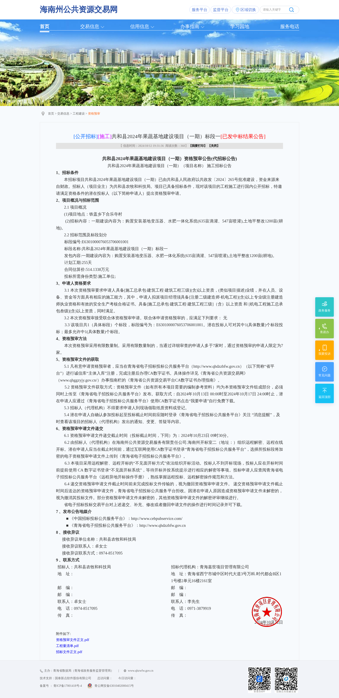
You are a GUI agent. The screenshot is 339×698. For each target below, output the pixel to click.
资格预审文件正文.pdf (72, 640)
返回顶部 (324, 397)
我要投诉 (324, 353)
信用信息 (139, 26)
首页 (44, 26)
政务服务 (324, 310)
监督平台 (221, 10)
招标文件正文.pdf (69, 652)
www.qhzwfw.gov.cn (140, 670)
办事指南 (189, 26)
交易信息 (89, 26)
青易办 (324, 332)
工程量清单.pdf (67, 646)
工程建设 (79, 113)
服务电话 (289, 26)
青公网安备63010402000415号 (114, 685)
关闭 (214, 145)
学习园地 (239, 26)
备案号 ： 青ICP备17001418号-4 (61, 685)
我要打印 (198, 145)
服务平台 (199, 10)
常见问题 (324, 375)
